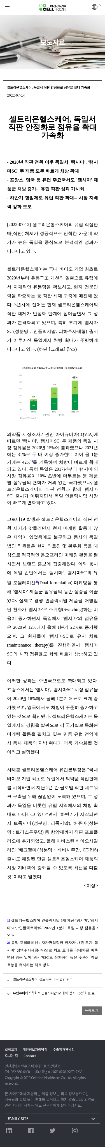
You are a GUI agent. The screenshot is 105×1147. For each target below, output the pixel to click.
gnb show (7, 7)
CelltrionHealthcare (52, 7)
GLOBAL (96, 7)
